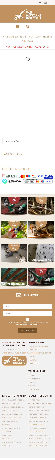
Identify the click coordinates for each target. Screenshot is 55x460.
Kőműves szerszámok (38, 435)
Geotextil (6, 446)
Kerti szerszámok (10, 421)
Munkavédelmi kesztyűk (39, 439)
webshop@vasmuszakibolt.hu (15, 353)
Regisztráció (34, 379)
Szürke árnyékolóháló (12, 418)
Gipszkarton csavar (11, 428)
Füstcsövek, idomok (37, 418)
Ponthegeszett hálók (38, 446)
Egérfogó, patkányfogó (39, 442)
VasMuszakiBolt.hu (14, 141)
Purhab (5, 439)
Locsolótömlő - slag (11, 442)
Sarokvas (6, 435)
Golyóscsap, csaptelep (38, 414)
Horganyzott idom (36, 407)
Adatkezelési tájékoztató (39, 353)
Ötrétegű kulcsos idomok (40, 403)
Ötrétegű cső (34, 400)
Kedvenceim (33, 389)
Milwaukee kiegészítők (38, 421)
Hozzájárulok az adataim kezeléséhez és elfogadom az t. (27, 323)
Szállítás (32, 360)
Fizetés (31, 356)
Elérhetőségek (35, 363)
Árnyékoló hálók (10, 411)
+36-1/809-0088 (14, 349)
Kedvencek (51, 2)
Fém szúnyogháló (10, 403)
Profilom (32, 382)
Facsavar (6, 425)
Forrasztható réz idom (38, 411)
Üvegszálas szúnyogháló (14, 400)
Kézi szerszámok (36, 432)
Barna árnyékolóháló (12, 414)
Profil (45, 2)
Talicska (32, 386)
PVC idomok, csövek (37, 428)
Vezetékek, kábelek (36, 425)
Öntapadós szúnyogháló (13, 407)
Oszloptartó (7, 432)
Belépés (40, 2)
